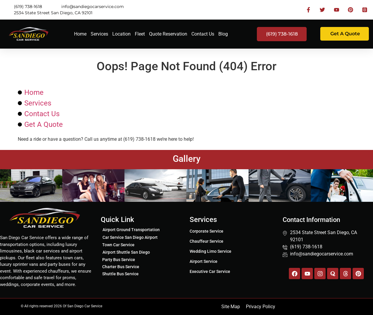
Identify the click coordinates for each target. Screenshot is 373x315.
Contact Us (202, 34)
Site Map (230, 306)
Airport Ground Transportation (131, 229)
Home (80, 34)
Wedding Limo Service (210, 251)
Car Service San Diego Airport (130, 237)
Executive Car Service (210, 271)
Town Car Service (118, 244)
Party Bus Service (118, 259)
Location (121, 34)
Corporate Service (206, 231)
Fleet (140, 34)
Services (99, 34)
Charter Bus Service (120, 266)
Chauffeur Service (206, 241)
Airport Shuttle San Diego (126, 252)
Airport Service (203, 261)
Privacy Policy (260, 306)
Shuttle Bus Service (120, 273)
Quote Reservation (168, 34)
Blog (223, 34)
